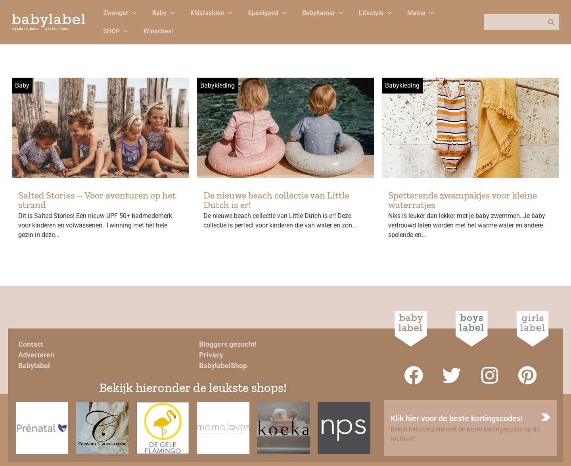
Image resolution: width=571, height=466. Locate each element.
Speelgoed (267, 13)
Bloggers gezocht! (228, 344)
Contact (30, 344)
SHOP (115, 31)
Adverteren (36, 355)
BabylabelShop (223, 365)
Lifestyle (375, 13)
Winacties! (158, 31)
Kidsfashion (211, 13)
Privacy (211, 355)
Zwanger (119, 13)
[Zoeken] (551, 22)
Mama (420, 13)
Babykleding (217, 85)
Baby (163, 13)
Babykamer (322, 13)
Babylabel (34, 365)
